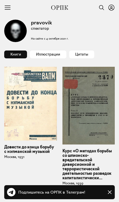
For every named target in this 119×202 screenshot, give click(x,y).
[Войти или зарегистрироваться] (111, 7)
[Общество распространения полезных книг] (59, 7)
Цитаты (81, 54)
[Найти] (100, 7)
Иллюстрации (48, 54)
